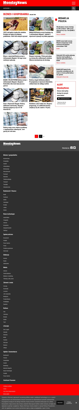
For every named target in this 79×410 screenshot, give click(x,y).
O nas (4, 389)
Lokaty (4, 207)
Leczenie (5, 291)
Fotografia (5, 220)
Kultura (5, 308)
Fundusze (5, 197)
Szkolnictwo (6, 263)
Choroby (5, 286)
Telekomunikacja (7, 179)
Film (4, 311)
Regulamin (6, 394)
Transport (5, 182)
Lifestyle (6, 326)
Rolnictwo (5, 176)
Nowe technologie (9, 214)
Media (5, 267)
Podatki (5, 240)
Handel (5, 163)
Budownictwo (6, 158)
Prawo (4, 245)
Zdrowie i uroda (8, 283)
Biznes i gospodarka (10, 155)
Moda (4, 337)
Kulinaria (5, 334)
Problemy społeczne (8, 248)
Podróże (5, 340)
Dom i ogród (6, 329)
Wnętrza (5, 345)
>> (43, 136)
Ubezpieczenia (6, 187)
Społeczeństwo (8, 234)
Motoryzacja (6, 169)
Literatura (5, 314)
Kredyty (5, 205)
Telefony (5, 230)
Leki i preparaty (6, 294)
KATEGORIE (6, 8)
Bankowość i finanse (9, 191)
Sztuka (4, 319)
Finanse (5, 357)
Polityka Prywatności (9, 391)
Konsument (6, 238)
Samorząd (5, 251)
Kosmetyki (5, 288)
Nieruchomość (6, 171)
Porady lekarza (6, 299)
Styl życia (5, 342)
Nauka (4, 261)
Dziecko (5, 258)
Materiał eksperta (7, 368)
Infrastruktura (6, 166)
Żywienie (5, 304)
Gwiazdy (5, 332)
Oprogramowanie (7, 228)
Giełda (4, 199)
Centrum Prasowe (9, 380)
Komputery (5, 225)
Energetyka (6, 161)
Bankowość (6, 355)
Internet (5, 222)
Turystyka (5, 184)
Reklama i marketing (8, 276)
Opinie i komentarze (10, 352)
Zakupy (5, 347)
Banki (4, 194)
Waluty (5, 210)
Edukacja (6, 255)
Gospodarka (6, 360)
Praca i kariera (6, 243)
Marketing (5, 365)
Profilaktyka (6, 301)
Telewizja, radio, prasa (8, 278)
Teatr (4, 322)
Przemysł (5, 174)
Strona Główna (7, 386)
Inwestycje (5, 202)
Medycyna (5, 296)
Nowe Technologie (7, 370)
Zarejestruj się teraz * (64, 98)
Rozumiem (60, 402)
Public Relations (7, 273)
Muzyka (5, 317)
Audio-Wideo (6, 217)
